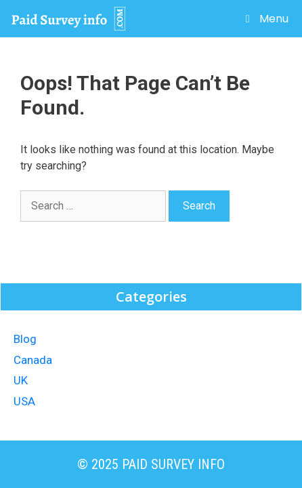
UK (21, 380)
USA (24, 401)
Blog (25, 339)
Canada (33, 360)
